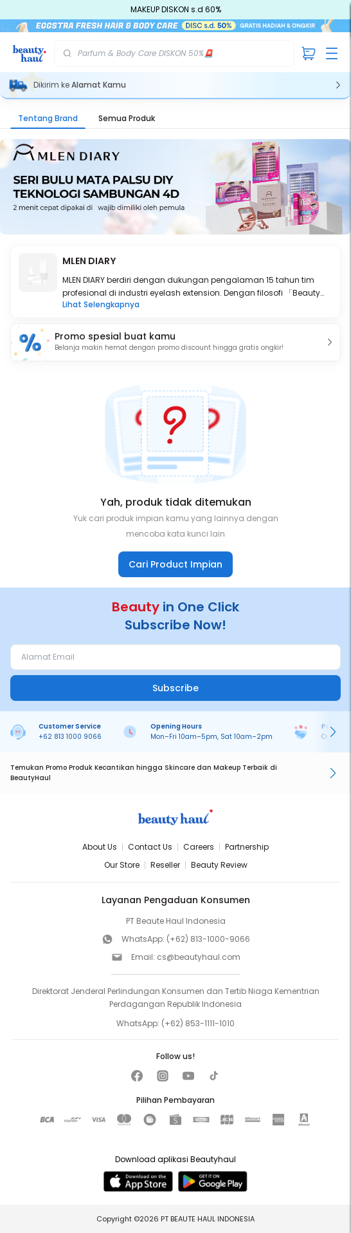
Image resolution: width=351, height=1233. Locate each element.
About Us (99, 846)
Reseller (165, 864)
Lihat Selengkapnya (101, 305)
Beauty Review (219, 864)
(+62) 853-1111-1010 (198, 1023)
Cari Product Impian (175, 564)
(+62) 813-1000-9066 (208, 938)
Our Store (122, 864)
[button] (175, 342)
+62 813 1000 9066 (70, 736)
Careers (198, 846)
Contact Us (150, 846)
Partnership (247, 846)
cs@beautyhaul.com (198, 956)
